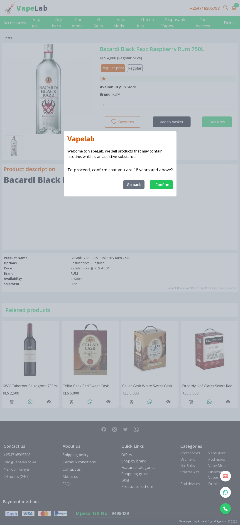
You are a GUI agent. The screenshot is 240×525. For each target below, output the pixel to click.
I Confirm (161, 184)
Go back (134, 184)
